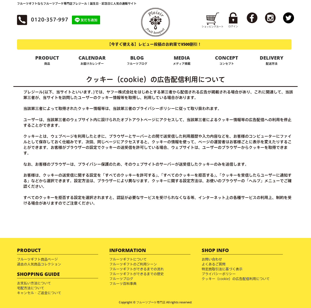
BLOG (136, 60)
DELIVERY (271, 60)
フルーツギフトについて (128, 259)
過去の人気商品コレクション (39, 264)
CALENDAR (92, 60)
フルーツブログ (121, 278)
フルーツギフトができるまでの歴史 (136, 274)
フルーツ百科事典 (123, 283)
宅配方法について (30, 288)
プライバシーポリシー (219, 274)
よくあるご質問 (213, 264)
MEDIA (181, 60)
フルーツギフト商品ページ (37, 259)
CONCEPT (226, 60)
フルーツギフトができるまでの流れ (136, 269)
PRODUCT (47, 60)
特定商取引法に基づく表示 (222, 269)
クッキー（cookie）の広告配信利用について (236, 278)
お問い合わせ (212, 259)
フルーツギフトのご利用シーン (133, 264)
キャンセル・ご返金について (39, 292)
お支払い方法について (34, 283)
